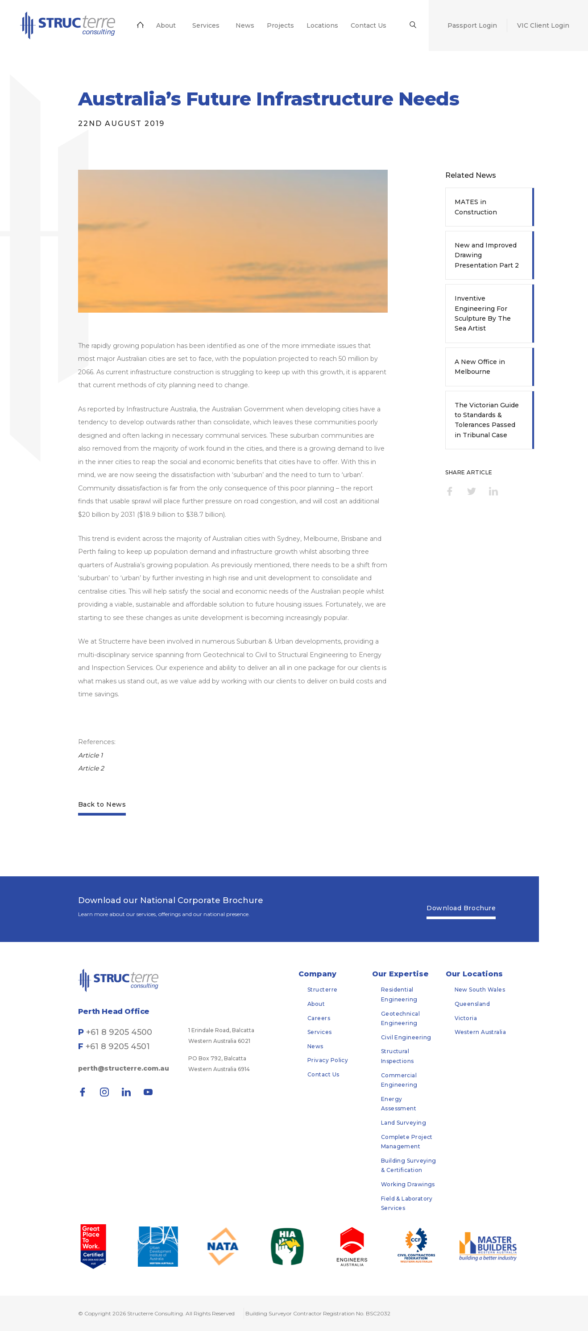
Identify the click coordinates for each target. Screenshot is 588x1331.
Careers (318, 1018)
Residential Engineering (399, 994)
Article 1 (91, 755)
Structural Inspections (397, 1056)
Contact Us (323, 1074)
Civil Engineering (406, 1037)
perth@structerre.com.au (123, 1068)
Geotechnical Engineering (400, 1018)
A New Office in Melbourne (480, 367)
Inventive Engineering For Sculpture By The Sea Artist (483, 313)
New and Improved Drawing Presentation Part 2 (487, 255)
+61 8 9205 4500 (119, 1032)
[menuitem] (65, 25)
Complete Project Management (407, 1142)
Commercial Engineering (399, 1080)
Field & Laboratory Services (407, 1203)
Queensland (472, 1003)
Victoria (466, 1018)
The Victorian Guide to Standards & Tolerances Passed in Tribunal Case (487, 420)
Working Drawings (408, 1184)
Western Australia (480, 1032)
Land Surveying (403, 1122)
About (316, 1003)
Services (319, 1032)
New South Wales (480, 989)
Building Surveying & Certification (408, 1165)
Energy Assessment (399, 1104)
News (315, 1046)
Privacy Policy (327, 1060)
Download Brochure (461, 908)
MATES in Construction (476, 207)
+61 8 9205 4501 (118, 1046)
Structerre (322, 989)
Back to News (102, 804)
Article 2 (92, 768)
